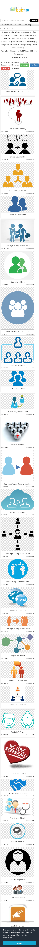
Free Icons (18, 25)
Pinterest (5, 68)
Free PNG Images (7, 25)
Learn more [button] (7, 938)
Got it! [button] (19, 943)
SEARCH (34, 20)
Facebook (34, 65)
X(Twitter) (15, 68)
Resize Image (27, 25)
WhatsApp (24, 65)
